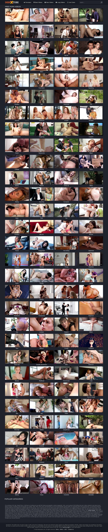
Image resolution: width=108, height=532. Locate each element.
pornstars (27, 2)
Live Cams (71, 2)
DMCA (61, 529)
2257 (65, 529)
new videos (49, 2)
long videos (60, 2)
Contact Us (71, 529)
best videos (37, 2)
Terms (57, 529)
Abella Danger (91, 510)
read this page (66, 527)
